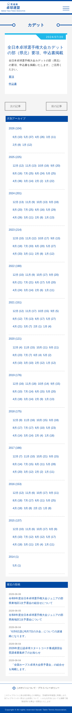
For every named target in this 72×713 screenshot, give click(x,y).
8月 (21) (17, 282)
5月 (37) (28, 137)
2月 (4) (39, 435)
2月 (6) (39, 290)
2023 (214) (15, 229)
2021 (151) (15, 302)
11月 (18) (30, 383)
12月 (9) (17, 420)
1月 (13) (49, 217)
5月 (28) (51, 464)
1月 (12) (27, 144)
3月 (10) (28, 362)
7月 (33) (28, 246)
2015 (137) (15, 520)
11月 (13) (30, 165)
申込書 (13, 83)
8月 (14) (17, 464)
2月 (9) (39, 399)
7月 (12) (28, 536)
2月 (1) (38, 326)
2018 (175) (15, 411)
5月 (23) (51, 427)
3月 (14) (28, 181)
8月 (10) (17, 391)
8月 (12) (17, 318)
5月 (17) (51, 536)
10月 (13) (42, 202)
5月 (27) (51, 246)
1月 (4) (47, 326)
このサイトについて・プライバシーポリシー (37, 688)
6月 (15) (40, 391)
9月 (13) (55, 238)
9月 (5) (55, 311)
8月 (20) (17, 209)
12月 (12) (18, 165)
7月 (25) (28, 173)
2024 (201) (15, 193)
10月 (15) (43, 311)
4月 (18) (17, 399)
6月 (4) (38, 355)
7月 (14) (28, 391)
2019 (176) (15, 375)
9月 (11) (54, 347)
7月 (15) (28, 464)
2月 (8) (17, 144)
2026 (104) (15, 128)
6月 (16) (40, 209)
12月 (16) (18, 383)
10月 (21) (42, 456)
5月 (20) (51, 282)
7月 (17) (28, 427)
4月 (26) (40, 137)
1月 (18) (49, 435)
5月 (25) (51, 173)
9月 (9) (53, 529)
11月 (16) (29, 420)
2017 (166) (15, 447)
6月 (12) (40, 536)
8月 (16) (17, 173)
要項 (11, 76)
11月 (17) (30, 311)
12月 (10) (18, 238)
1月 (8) (47, 508)
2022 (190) (15, 266)
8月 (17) (17, 427)
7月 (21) (28, 282)
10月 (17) (43, 238)
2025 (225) (15, 157)
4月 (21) (17, 326)
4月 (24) (17, 290)
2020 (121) (15, 338)
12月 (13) (18, 202)
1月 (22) (49, 181)
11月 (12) (30, 238)
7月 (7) (28, 355)
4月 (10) (17, 362)
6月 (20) (40, 246)
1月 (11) (49, 290)
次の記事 (15, 106)
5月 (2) (47, 355)
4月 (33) (17, 253)
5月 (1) (17, 565)
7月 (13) (28, 318)
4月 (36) (17, 181)
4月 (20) (17, 471)
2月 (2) (39, 181)
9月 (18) (54, 202)
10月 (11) (42, 347)
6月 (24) (40, 173)
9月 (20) (55, 165)
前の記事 (56, 106)
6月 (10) (17, 137)
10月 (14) (43, 383)
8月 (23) (17, 355)
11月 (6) (30, 492)
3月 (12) (28, 471)
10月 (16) (43, 165)
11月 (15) (29, 347)
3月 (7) (28, 326)
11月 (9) (30, 202)
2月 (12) (40, 362)
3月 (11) (51, 137)
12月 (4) (17, 347)
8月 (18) (17, 246)
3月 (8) (28, 508)
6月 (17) (40, 282)
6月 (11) (40, 464)
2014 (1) (14, 556)
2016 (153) (15, 484)
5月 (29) (51, 209)
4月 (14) (17, 435)
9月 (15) (55, 383)
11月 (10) (29, 456)
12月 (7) (17, 456)
